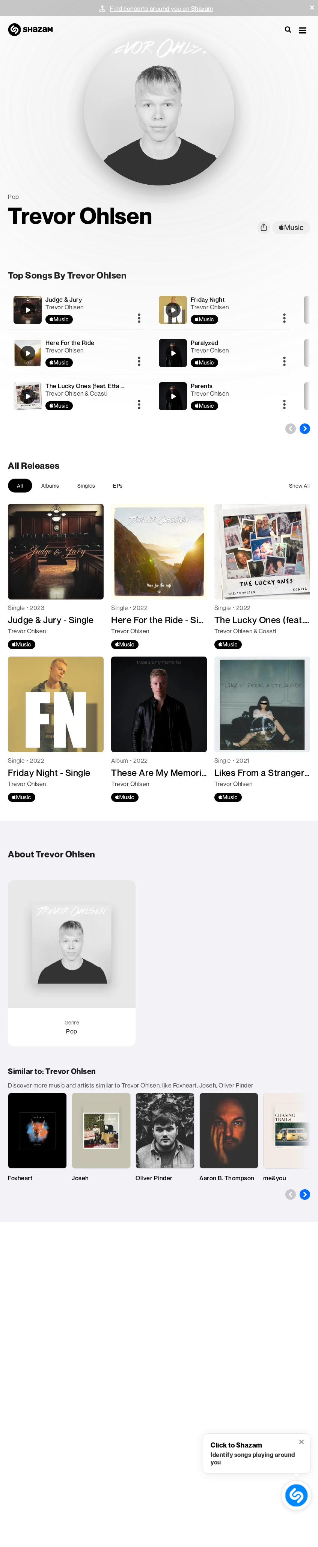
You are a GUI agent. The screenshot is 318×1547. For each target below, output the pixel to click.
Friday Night (208, 299)
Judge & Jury (63, 299)
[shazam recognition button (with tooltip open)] (296, 1495)
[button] (312, 7)
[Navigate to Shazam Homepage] (34, 30)
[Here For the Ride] (76, 353)
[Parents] (221, 396)
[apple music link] (291, 227)
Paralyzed (205, 342)
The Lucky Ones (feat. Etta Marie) (92, 386)
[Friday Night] (221, 310)
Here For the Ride (70, 342)
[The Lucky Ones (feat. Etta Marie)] (76, 396)
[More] (139, 318)
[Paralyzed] (221, 353)
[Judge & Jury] (76, 310)
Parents (202, 386)
